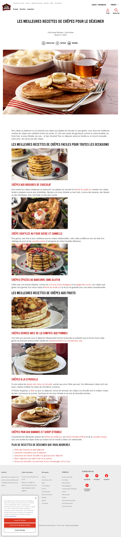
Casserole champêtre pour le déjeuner (30, 453)
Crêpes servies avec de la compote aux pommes (40, 333)
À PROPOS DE (65, 472)
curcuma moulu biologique (60, 285)
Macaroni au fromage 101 (28, 482)
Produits (15, 9)
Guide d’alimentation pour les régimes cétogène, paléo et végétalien (29, 488)
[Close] (36, 498)
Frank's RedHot (46, 485)
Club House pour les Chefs (68, 500)
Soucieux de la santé (67, 477)
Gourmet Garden (46, 491)
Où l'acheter (65, 480)
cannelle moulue (38, 241)
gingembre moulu (83, 285)
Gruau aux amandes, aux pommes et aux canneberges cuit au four (42, 462)
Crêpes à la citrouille (25, 379)
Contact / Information (99, 5)
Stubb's (44, 500)
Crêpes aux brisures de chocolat (31, 185)
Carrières (64, 497)
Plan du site (60, 525)
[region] (20, 515)
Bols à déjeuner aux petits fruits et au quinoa (33, 459)
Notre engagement (66, 485)
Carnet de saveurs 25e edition (69, 488)
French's (28, 3)
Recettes (23, 9)
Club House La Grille (18, 3)
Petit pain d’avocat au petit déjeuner (29, 450)
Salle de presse (66, 494)
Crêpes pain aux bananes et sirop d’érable (37, 432)
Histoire (64, 491)
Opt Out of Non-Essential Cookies (20, 525)
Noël (32, 391)
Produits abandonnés (67, 503)
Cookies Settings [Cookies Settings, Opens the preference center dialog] (20, 530)
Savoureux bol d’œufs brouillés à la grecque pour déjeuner (38, 456)
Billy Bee (46, 3)
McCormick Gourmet (37, 3)
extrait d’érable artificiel (76, 437)
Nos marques (45, 472)
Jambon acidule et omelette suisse (9, 480)
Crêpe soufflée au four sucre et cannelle (37, 233)
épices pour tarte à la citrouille (39, 384)
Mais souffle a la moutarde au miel (9, 477)
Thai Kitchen (58, 3)
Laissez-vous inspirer (27, 472)
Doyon (51, 3)
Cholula (44, 477)
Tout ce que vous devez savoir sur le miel (30, 478)
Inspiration (30, 9)
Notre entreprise (66, 482)
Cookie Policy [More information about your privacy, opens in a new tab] (12, 516)
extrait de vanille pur (83, 190)
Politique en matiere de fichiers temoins (43, 525)
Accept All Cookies (20, 520)
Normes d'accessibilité (71, 525)
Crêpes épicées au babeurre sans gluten (36, 280)
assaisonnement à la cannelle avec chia (65, 341)
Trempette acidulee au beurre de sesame (9, 484)
